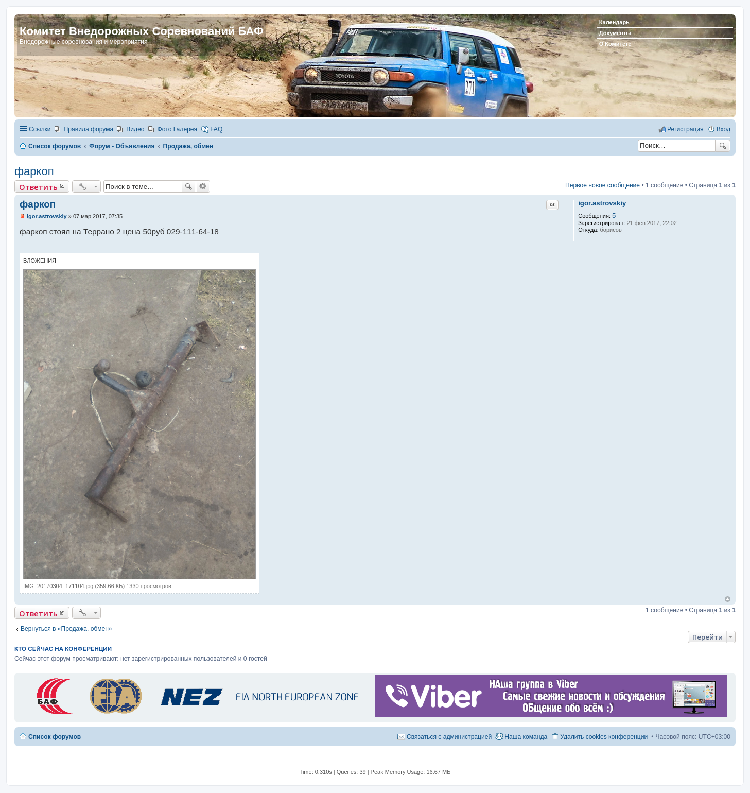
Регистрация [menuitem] (685, 129)
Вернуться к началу (727, 599)
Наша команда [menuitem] (525, 736)
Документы (615, 33)
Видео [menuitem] (135, 129)
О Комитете (615, 44)
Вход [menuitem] (723, 129)
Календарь (614, 22)
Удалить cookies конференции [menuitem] (604, 736)
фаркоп (34, 171)
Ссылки (40, 129)
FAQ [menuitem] (216, 129)
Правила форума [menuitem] (89, 129)
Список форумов (54, 736)
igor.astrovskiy (602, 203)
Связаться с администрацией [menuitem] (449, 736)
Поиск (722, 146)
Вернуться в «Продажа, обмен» (66, 628)
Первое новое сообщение (602, 185)
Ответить (38, 187)
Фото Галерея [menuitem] (178, 129)
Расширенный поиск (203, 186)
